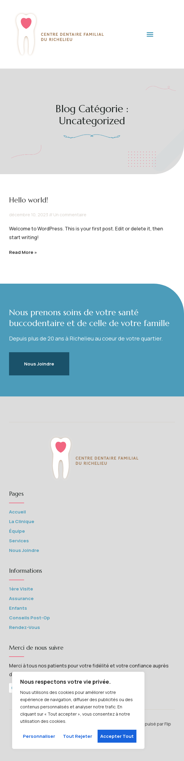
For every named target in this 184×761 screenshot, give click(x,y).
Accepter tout (117, 736)
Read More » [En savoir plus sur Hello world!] (23, 252)
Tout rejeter (77, 736)
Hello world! (28, 200)
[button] (150, 34)
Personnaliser (39, 736)
